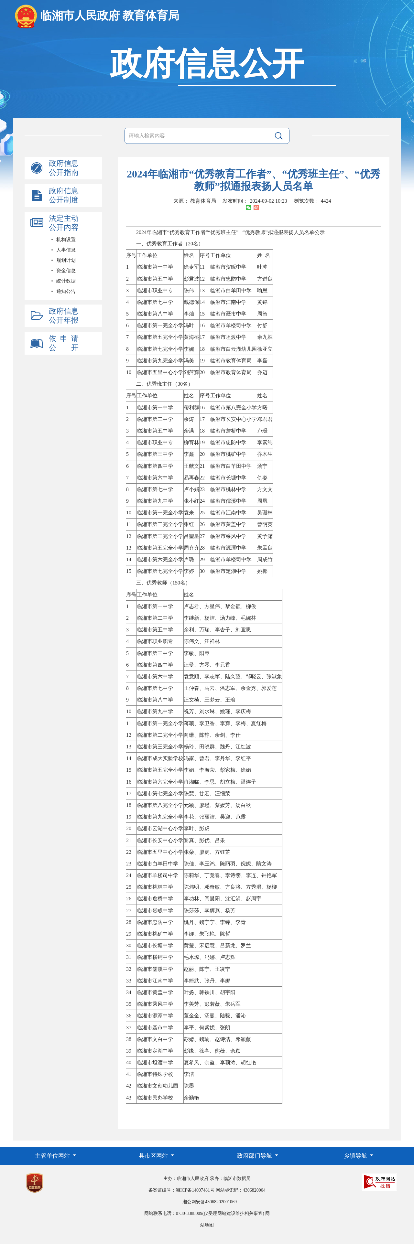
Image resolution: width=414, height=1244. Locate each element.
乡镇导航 (356, 1156)
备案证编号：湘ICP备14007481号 (181, 1190)
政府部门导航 (255, 1156)
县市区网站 (154, 1156)
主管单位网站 (53, 1156)
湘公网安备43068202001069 (209, 1201)
